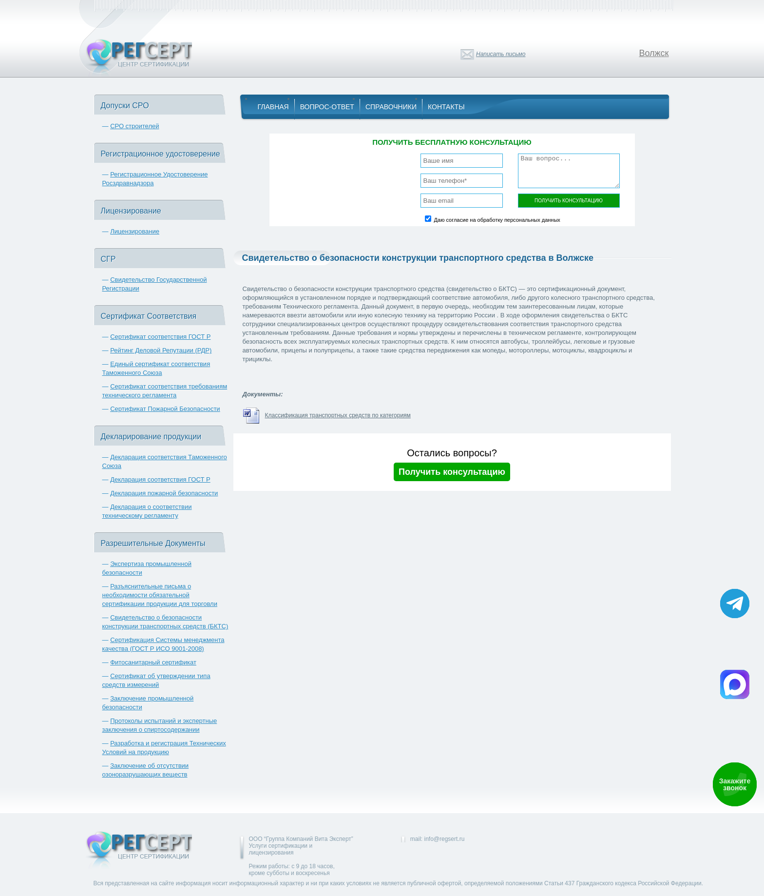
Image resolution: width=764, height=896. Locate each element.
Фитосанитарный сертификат (153, 662)
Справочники (391, 107)
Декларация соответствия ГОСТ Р (160, 479)
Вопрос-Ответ (327, 107)
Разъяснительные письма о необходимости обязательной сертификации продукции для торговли (159, 595)
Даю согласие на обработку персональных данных (497, 220)
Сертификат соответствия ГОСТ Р (160, 336)
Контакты (446, 107)
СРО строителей (134, 126)
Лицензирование (134, 231)
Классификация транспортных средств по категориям (338, 415)
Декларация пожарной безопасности (164, 493)
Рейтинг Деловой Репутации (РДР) (160, 350)
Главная (273, 107)
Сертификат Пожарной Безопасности (165, 408)
